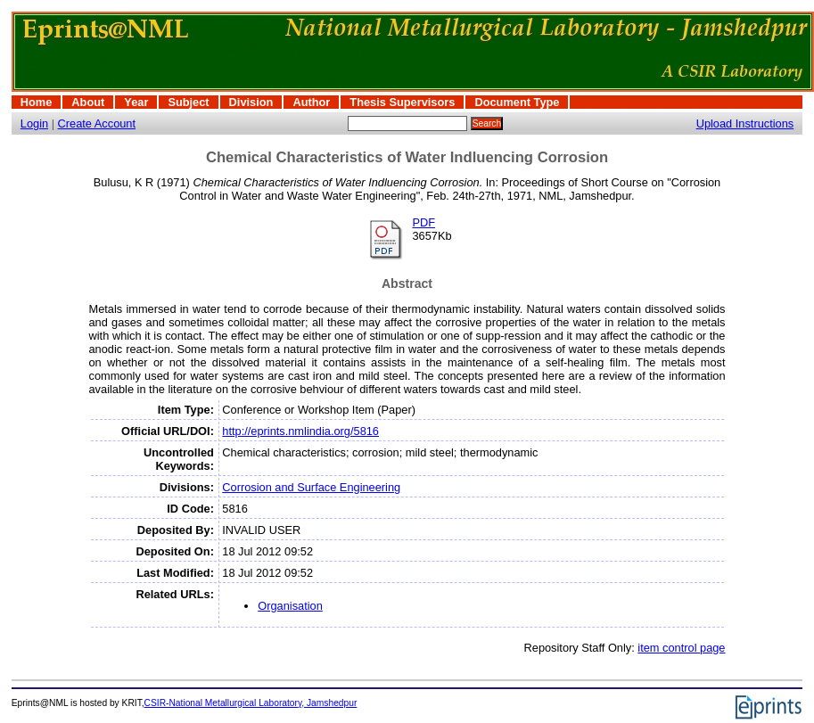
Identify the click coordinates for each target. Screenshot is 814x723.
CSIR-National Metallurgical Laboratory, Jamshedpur (251, 703)
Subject (188, 102)
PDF (423, 222)
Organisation (290, 605)
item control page (681, 647)
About (87, 102)
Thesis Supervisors (402, 102)
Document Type (516, 102)
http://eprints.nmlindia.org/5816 (300, 431)
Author (311, 102)
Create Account (97, 123)
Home (37, 102)
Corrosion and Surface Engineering (311, 487)
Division (251, 102)
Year (136, 102)
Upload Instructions (745, 123)
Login (34, 123)
